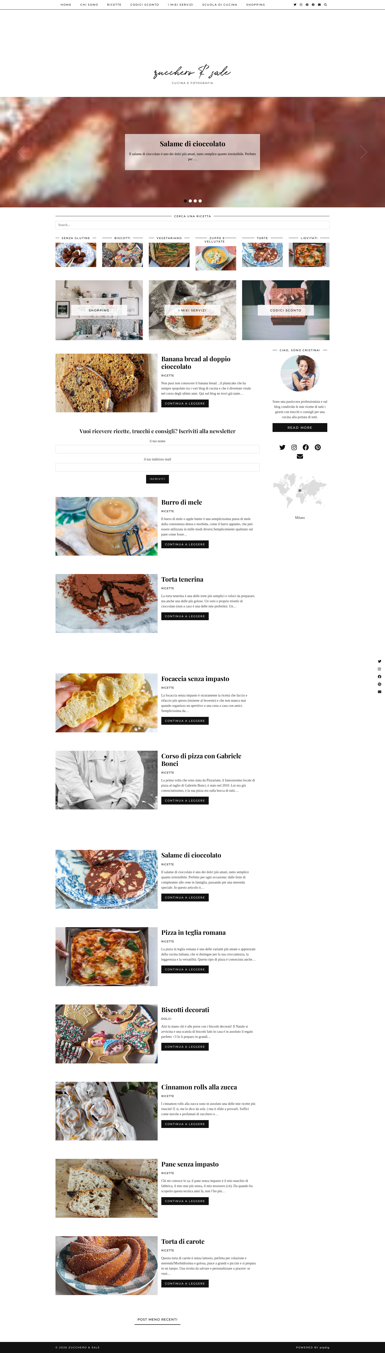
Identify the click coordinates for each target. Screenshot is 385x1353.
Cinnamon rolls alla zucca (199, 1087)
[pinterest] (318, 447)
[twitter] (282, 447)
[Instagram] (301, 4)
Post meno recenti (158, 1319)
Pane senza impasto (190, 1164)
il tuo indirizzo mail (157, 459)
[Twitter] (295, 4)
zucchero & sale (192, 70)
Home (66, 4)
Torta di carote (183, 1241)
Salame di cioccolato (192, 143)
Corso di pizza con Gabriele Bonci (201, 759)
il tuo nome (157, 441)
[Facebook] (313, 4)
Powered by (313, 1347)
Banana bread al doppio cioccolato (196, 362)
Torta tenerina (182, 579)
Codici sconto (144, 4)
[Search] (325, 4)
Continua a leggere (185, 403)
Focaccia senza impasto (195, 678)
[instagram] (294, 447)
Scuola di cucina (219, 4)
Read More (300, 427)
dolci (166, 1018)
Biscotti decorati (185, 1009)
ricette (114, 4)
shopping (255, 4)
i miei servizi (180, 4)
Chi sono (89, 4)
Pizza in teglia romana (193, 932)
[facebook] (306, 447)
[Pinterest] (307, 4)
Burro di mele (181, 502)
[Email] (319, 4)
